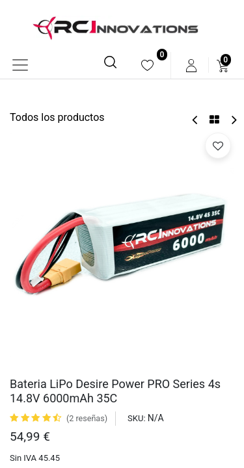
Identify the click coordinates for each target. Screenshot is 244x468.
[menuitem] (147, 65)
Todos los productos (57, 117)
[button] (218, 146)
